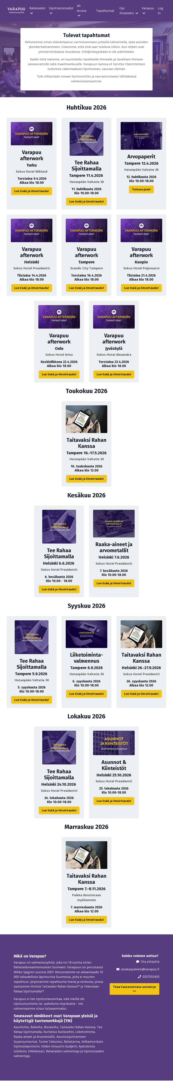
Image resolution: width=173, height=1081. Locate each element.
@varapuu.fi (150, 969)
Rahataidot (37, 10)
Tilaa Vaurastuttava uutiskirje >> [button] (134, 989)
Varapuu (148, 10)
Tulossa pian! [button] (141, 190)
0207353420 (150, 976)
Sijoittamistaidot (61, 10)
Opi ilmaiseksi (128, 10)
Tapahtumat (105, 11)
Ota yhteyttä (150, 961)
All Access (81, 10)
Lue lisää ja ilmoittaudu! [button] (31, 191)
